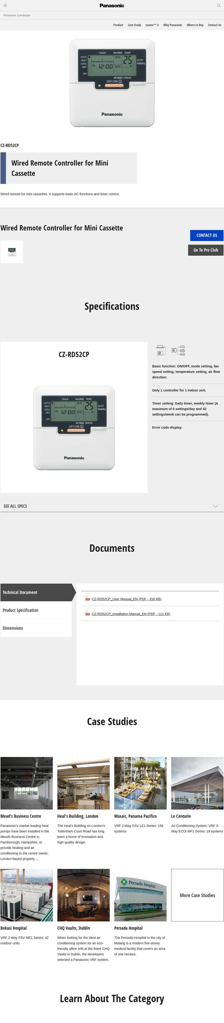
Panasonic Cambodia (16, 15)
